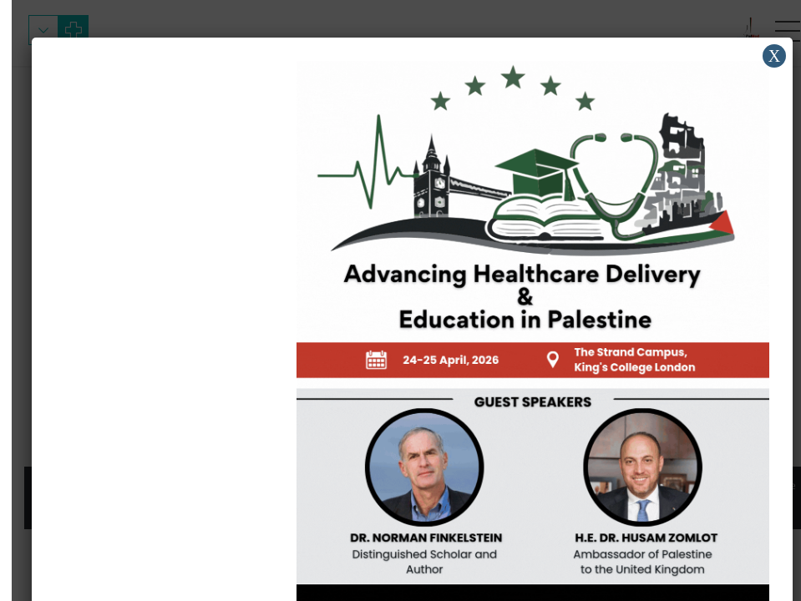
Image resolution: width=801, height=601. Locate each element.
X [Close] (762, 56)
